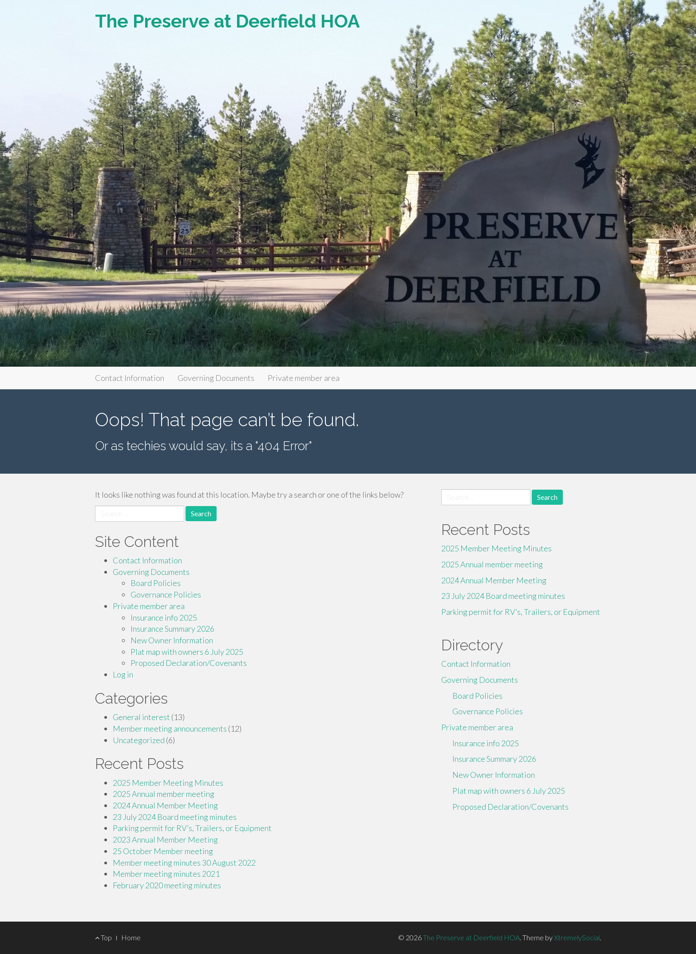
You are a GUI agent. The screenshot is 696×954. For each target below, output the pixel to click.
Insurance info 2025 (163, 617)
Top (103, 937)
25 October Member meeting (163, 851)
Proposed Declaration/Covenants (188, 663)
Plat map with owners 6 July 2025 (186, 652)
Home (131, 937)
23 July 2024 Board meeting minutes (175, 817)
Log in (123, 674)
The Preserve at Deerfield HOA (227, 21)
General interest (141, 717)
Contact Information (129, 378)
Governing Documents (216, 378)
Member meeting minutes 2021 (166, 874)
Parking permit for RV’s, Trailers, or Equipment (192, 828)
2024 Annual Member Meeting (165, 805)
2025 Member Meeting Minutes (168, 783)
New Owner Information (171, 640)
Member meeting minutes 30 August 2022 (184, 862)
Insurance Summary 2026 (172, 628)
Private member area (304, 378)
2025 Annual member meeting (163, 794)
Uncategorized (139, 740)
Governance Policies (165, 594)
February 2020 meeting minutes (167, 885)
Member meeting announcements (170, 728)
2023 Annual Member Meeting (165, 839)
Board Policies (155, 583)
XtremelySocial (577, 937)
